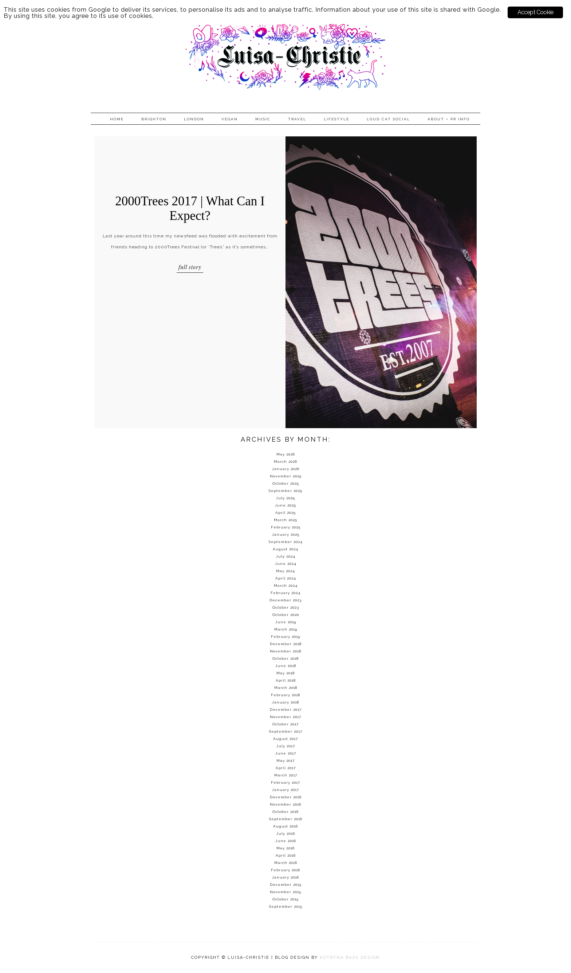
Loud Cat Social (388, 119)
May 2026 (285, 454)
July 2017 (285, 746)
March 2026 (285, 462)
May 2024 (285, 571)
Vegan (229, 119)
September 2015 (285, 906)
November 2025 (286, 476)
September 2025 (285, 491)
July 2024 (285, 556)
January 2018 (285, 702)
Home (117, 119)
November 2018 (285, 651)
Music (263, 119)
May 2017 (285, 761)
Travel (297, 119)
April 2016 (286, 855)
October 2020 (285, 615)
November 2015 (285, 892)
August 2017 (285, 739)
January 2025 (285, 534)
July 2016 (285, 833)
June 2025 (285, 505)
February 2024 (285, 593)
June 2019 (285, 622)
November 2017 (285, 717)
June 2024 (285, 564)
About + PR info (449, 119)
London (194, 119)
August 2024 (285, 549)
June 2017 (285, 753)
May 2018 (285, 673)
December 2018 (286, 644)
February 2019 (285, 637)
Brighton (153, 119)
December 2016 (286, 797)
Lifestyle (336, 119)
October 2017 (285, 724)
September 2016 (285, 819)
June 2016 (285, 841)
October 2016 (285, 812)
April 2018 (286, 680)
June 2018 (285, 666)
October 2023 (285, 607)
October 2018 (285, 658)
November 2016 (285, 804)
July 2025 (285, 498)
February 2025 (285, 527)
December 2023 (285, 600)
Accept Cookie (535, 12)
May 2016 (285, 848)
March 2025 (285, 520)
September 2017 (285, 731)
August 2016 (285, 826)
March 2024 (286, 586)
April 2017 (286, 768)
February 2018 (285, 695)
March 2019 (285, 629)
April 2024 (285, 578)
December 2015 (286, 885)
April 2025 (285, 513)
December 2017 (286, 710)
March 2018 (285, 688)
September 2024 (286, 542)
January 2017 (285, 790)
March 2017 (285, 775)
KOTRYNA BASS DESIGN (350, 957)
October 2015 (285, 899)
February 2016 (285, 870)
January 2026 (285, 469)
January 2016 (285, 877)
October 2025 (285, 483)
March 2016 (285, 863)
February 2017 (285, 782)
